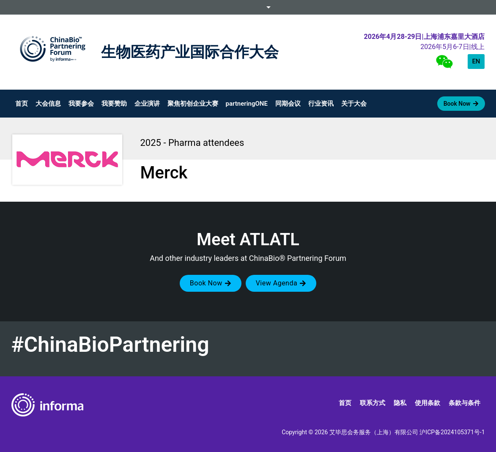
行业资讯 (321, 103)
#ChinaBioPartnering (110, 344)
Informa (248, 7)
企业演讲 (147, 103)
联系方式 (372, 403)
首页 (21, 103)
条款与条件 (464, 403)
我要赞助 (114, 103)
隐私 (400, 403)
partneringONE (247, 103)
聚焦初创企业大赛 (192, 103)
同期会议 (288, 103)
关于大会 (354, 103)
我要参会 (81, 103)
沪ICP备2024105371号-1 (452, 432)
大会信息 (48, 103)
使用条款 (427, 403)
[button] (210, 283)
